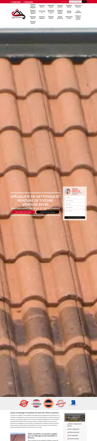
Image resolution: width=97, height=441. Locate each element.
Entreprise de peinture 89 (60, 6)
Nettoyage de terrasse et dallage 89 (78, 17)
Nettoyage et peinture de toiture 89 (60, 12)
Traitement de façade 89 (33, 22)
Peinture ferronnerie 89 (78, 11)
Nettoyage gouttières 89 (60, 17)
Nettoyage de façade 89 (51, 17)
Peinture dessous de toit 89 (69, 17)
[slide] (48, 220)
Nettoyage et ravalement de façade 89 (33, 12)
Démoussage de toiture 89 (51, 6)
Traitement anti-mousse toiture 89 (51, 12)
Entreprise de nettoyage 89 (42, 17)
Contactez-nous (47, 212)
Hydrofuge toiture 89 (69, 11)
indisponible (15, 1)
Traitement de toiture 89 (42, 6)
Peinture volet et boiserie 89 (78, 6)
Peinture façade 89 (42, 11)
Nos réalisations (23, 212)
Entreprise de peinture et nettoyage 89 (33, 6)
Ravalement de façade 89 (33, 17)
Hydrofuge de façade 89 (69, 6)
